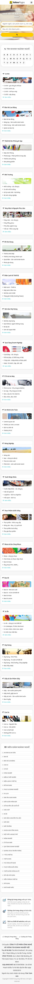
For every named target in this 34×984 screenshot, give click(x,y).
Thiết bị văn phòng (10, 159)
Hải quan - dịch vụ (10, 497)
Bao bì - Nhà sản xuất (10, 590)
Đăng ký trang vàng (19, 899)
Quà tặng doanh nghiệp (13, 343)
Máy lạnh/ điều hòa (10, 290)
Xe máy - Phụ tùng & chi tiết (12, 391)
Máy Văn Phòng (9, 153)
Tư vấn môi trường (10, 189)
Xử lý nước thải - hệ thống (12, 192)
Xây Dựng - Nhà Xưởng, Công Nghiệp (15, 663)
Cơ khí (7, 74)
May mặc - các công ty (11, 220)
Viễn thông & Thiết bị (10, 879)
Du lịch (6, 793)
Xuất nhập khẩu (10, 477)
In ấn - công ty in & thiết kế (12, 623)
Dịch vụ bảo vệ (8, 427)
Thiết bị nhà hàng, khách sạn (13, 256)
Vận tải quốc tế (9, 492)
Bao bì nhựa (7, 562)
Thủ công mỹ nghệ (10, 863)
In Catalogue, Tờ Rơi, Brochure (13, 626)
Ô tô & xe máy (9, 376)
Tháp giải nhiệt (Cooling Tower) (13, 296)
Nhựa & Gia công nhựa (12, 544)
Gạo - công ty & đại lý (10, 458)
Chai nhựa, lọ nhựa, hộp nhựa (13, 559)
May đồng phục (9, 223)
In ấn (7, 611)
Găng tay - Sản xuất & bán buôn (14, 122)
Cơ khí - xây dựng (9, 94)
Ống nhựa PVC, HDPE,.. (11, 565)
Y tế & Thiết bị (8, 854)
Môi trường (8, 175)
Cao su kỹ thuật (9, 730)
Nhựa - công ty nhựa (10, 556)
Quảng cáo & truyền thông (12, 850)
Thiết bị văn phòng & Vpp (13, 141)
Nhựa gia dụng (8, 262)
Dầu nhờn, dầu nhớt (10, 397)
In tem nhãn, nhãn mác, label (13, 629)
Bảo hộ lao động (10, 107)
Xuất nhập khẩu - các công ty (13, 489)
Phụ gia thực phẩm (10, 531)
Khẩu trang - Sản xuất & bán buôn (14, 125)
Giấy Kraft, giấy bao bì (11, 693)
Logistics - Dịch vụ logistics (12, 495)
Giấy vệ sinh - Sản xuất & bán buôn (15, 696)
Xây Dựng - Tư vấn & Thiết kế (13, 660)
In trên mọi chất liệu (10, 632)
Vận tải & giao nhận (10, 797)
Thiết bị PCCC (8, 430)
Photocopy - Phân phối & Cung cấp (15, 156)
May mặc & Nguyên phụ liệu (15, 208)
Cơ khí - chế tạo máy (10, 91)
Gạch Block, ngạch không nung (14, 324)
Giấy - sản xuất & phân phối (12, 690)
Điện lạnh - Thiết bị (10, 287)
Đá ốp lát (6, 327)
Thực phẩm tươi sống (10, 528)
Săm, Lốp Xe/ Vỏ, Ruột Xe (12, 394)
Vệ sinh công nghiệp (10, 195)
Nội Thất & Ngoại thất (11, 834)
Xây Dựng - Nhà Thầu (10, 657)
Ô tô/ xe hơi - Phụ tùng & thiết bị (14, 388)
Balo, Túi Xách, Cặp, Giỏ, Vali (13, 363)
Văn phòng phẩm (9, 161)
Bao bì (6, 578)
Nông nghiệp (9, 443)
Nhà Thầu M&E (8, 665)
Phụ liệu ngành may (10, 226)
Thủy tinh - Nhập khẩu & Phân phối (15, 360)
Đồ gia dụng (8, 242)
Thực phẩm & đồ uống (12, 511)
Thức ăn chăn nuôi (10, 461)
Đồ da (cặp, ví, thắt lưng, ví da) (13, 357)
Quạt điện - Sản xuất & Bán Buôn (14, 259)
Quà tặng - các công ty (11, 354)
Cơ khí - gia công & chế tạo (12, 85)
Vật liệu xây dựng (10, 309)
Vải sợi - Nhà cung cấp (11, 229)
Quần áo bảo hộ (9, 128)
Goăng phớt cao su (10, 733)
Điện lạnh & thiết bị (11, 275)
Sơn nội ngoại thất (9, 329)
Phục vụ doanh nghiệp (11, 789)
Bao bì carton (8, 598)
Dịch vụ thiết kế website (19, 921)
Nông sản (7, 455)
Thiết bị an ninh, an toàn (11, 424)
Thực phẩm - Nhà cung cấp (12, 522)
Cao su (6, 712)
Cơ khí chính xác (9, 88)
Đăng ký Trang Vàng (11, 936)
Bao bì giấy (7, 699)
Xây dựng (7, 645)
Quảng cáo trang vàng (19, 910)
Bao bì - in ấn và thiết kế (11, 592)
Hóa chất (7, 810)
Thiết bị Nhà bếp (9, 253)
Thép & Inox (7, 859)
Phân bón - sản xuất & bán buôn (14, 464)
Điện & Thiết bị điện (10, 777)
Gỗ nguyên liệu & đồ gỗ (11, 805)
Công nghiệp (8, 773)
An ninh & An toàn (11, 410)
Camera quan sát (9, 421)
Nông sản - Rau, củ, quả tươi (13, 525)
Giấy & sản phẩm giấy (12, 679)
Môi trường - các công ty (11, 186)
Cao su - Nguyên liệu (10, 724)
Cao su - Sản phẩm (10, 727)
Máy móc (6, 822)
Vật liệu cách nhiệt (9, 293)
